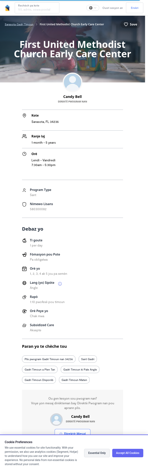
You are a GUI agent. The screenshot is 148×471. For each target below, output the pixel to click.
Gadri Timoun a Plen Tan (40, 369)
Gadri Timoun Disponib (39, 380)
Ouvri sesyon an (112, 7)
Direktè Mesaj (72, 434)
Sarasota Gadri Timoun (19, 24)
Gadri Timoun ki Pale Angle (80, 369)
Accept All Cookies (127, 453)
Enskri (134, 7)
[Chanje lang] (92, 8)
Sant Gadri (87, 359)
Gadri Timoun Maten (74, 380)
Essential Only (97, 453)
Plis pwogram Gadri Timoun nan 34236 (49, 359)
